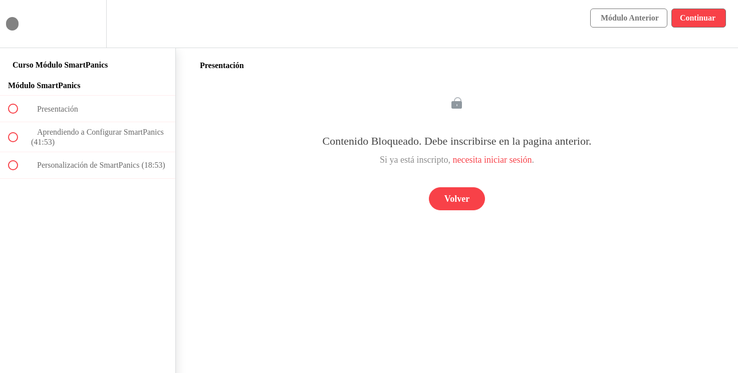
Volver (456, 199)
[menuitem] (87, 24)
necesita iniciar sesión (492, 160)
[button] (18, 24)
